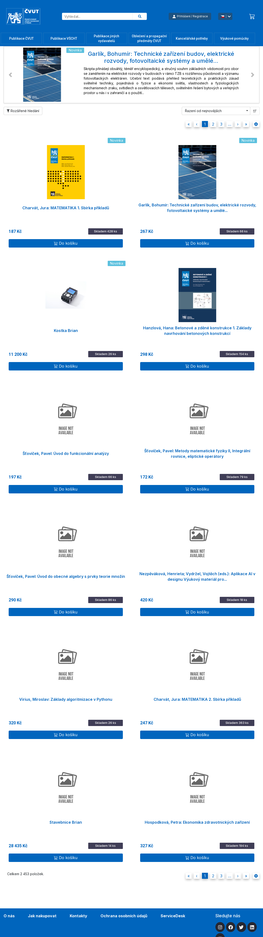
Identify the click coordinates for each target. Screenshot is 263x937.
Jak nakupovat (42, 915)
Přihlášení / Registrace (190, 16)
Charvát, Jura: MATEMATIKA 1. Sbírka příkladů (65, 207)
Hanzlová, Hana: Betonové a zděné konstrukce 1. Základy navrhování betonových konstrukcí (197, 330)
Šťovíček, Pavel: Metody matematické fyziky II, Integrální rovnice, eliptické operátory (197, 453)
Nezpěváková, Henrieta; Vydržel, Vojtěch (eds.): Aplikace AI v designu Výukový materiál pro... (197, 576)
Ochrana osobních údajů (123, 915)
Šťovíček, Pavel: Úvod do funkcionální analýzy (66, 453)
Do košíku (65, 243)
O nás (9, 915)
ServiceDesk (173, 915)
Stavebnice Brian (66, 822)
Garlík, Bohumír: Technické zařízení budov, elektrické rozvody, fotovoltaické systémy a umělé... (197, 208)
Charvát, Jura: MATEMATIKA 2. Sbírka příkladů (197, 699)
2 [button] (213, 124)
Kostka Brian (66, 330)
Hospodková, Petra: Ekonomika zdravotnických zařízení (197, 822)
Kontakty (78, 915)
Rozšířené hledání (23, 111)
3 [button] (221, 124)
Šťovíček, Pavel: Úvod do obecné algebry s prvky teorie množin (65, 576)
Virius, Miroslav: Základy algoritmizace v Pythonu (65, 699)
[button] (10, 74)
